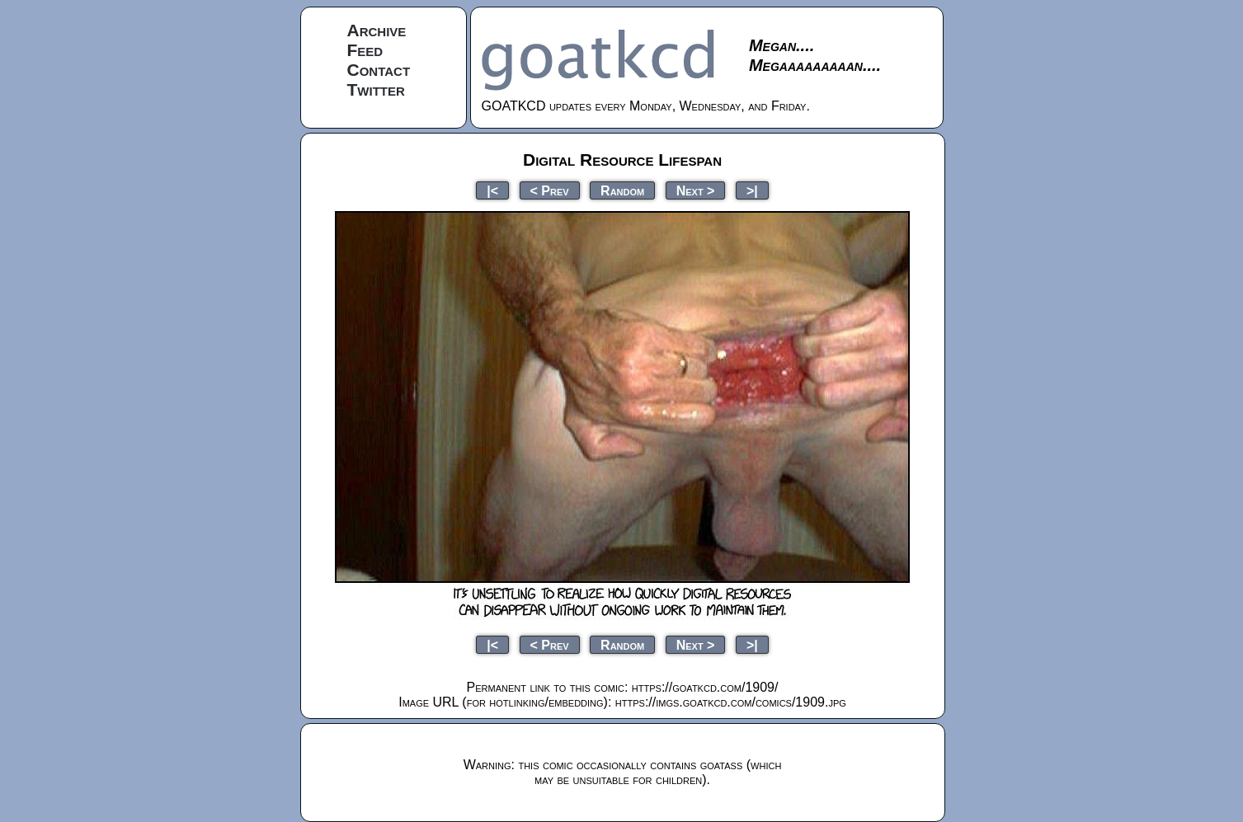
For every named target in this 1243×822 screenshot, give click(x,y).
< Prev (549, 190)
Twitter (376, 89)
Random (622, 190)
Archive (377, 30)
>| (752, 190)
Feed (365, 49)
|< (492, 190)
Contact (379, 69)
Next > (695, 190)
